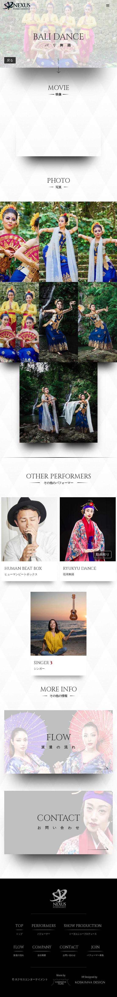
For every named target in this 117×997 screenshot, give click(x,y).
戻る (10, 60)
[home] (16, 6)
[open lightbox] (19, 242)
